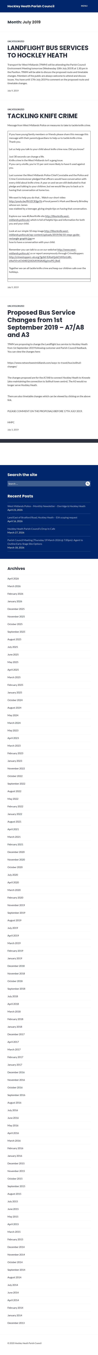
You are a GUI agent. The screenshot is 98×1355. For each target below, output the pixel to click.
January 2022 (14, 813)
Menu (84, 6)
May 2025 (12, 662)
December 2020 (16, 851)
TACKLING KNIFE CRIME (42, 116)
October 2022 (15, 775)
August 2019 (14, 920)
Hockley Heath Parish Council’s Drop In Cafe (31, 528)
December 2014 (16, 1246)
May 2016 (12, 1125)
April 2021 (13, 829)
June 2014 (13, 1292)
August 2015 (14, 1193)
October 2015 (15, 1178)
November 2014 (16, 1254)
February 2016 (15, 1148)
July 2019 (12, 927)
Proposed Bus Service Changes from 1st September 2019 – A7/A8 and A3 (45, 323)
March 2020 (14, 889)
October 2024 (15, 700)
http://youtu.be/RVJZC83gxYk (25, 201)
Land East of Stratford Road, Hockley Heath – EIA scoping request (42, 517)
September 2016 (16, 1094)
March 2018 (14, 1011)
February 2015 (15, 1239)
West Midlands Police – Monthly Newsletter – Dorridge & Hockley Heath (46, 506)
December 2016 (16, 1072)
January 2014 (14, 1315)
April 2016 (13, 1132)
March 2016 (14, 1140)
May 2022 (12, 798)
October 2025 (15, 624)
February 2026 (15, 593)
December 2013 (16, 1322)
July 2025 (12, 646)
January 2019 (14, 958)
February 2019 (15, 950)
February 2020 (15, 897)
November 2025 (16, 616)
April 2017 (13, 1041)
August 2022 (14, 791)
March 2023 (14, 745)
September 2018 (16, 988)
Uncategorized (15, 41)
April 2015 (13, 1224)
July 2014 (12, 1284)
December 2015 (16, 1163)
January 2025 (14, 692)
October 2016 (15, 1087)
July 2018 (12, 996)
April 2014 (13, 1300)
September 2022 (16, 783)
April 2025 (13, 669)
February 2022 (15, 806)
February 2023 (15, 753)
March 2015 (14, 1231)
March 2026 (14, 586)
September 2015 (16, 1186)
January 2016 (14, 1155)
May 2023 (12, 730)
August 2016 (14, 1102)
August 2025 (14, 639)
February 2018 (15, 1019)
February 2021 (15, 844)
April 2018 (13, 1003)
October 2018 (15, 981)
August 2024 (14, 707)
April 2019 (13, 935)
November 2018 (16, 973)
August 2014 (14, 1277)
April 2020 (13, 882)
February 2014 (15, 1307)
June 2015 (13, 1208)
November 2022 (16, 768)
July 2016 (12, 1110)
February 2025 (15, 684)
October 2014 (15, 1262)
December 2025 (16, 608)
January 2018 (14, 1026)
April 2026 (13, 578)
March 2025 (14, 677)
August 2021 (14, 821)
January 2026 (14, 601)
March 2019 (14, 943)
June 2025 (13, 654)
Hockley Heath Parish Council (30, 6)
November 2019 (16, 905)
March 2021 (14, 836)
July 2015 (12, 1201)
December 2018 (16, 965)
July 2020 (12, 874)
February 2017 (15, 1057)
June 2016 (13, 1117)
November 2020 (16, 859)
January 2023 (14, 760)
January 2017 (14, 1064)
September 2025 (16, 631)
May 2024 (12, 715)
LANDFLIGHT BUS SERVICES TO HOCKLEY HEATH (48, 52)
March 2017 (14, 1049)
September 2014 (16, 1269)
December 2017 (16, 1034)
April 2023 (13, 737)
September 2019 (16, 912)
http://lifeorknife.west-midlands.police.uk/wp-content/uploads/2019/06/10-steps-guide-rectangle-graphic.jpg (44, 234)
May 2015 (12, 1216)
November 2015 (16, 1170)
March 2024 (14, 722)
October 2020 (15, 867)
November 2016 (16, 1079)
